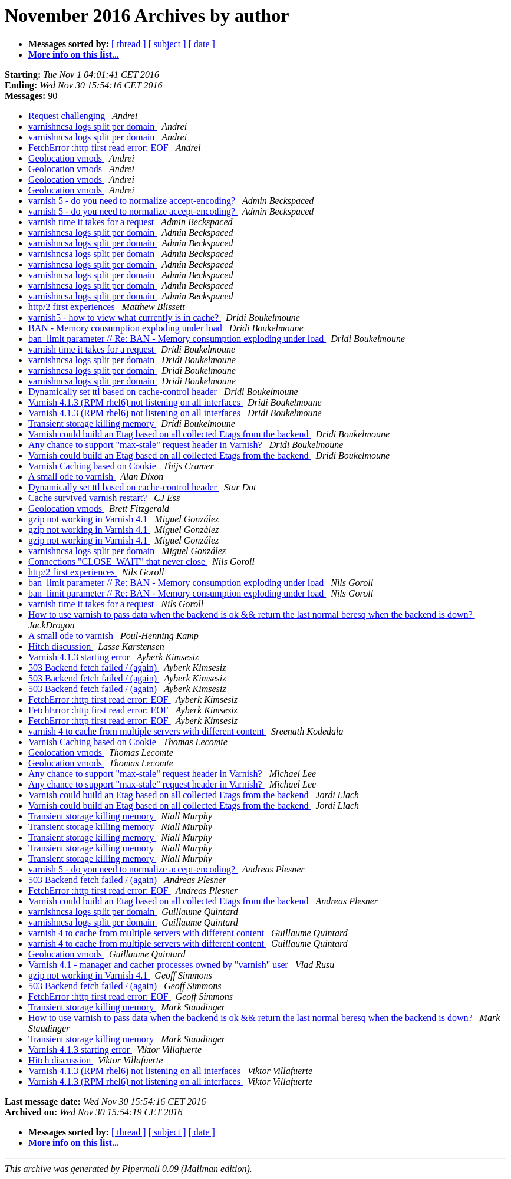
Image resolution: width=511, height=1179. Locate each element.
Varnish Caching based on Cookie (93, 466)
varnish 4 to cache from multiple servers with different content (147, 731)
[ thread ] (128, 44)
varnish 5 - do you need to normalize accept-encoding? (133, 201)
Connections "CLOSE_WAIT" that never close (117, 561)
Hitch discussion (60, 646)
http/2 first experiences (72, 307)
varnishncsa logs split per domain (92, 126)
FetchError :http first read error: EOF (99, 148)
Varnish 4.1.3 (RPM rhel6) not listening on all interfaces (135, 402)
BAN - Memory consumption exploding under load (126, 328)
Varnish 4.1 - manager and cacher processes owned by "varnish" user (159, 965)
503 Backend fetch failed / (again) (93, 668)
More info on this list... (73, 55)
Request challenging (67, 116)
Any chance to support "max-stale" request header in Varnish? (146, 445)
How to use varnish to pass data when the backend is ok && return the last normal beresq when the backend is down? (251, 615)
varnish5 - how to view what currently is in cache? (124, 317)
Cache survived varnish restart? (88, 498)
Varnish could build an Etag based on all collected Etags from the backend (169, 434)
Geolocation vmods (66, 158)
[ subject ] (167, 44)
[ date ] (202, 44)
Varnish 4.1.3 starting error (80, 657)
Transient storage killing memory (92, 424)
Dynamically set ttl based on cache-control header (123, 392)
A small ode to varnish (72, 477)
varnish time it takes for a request (92, 222)
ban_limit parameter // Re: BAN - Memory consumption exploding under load (177, 339)
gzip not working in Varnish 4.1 (89, 519)
